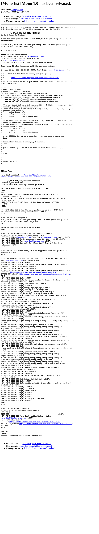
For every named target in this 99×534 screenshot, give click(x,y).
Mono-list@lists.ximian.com (37, 205)
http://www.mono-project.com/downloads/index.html (35, 88)
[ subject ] (43, 21)
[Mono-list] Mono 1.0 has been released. (35, 19)
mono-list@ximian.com (15, 67)
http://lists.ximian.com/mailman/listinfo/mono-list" (34, 501)
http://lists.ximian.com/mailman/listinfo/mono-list (26, 207)
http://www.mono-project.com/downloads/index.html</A (44, 324)
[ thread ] (34, 21)
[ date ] (27, 21)
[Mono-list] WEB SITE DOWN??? (36, 16)
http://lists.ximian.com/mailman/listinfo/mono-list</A (45, 503)
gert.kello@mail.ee (58, 79)
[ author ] (51, 21)
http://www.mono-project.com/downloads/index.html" (33, 321)
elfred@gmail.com (36, 62)
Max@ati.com (17, 10)
